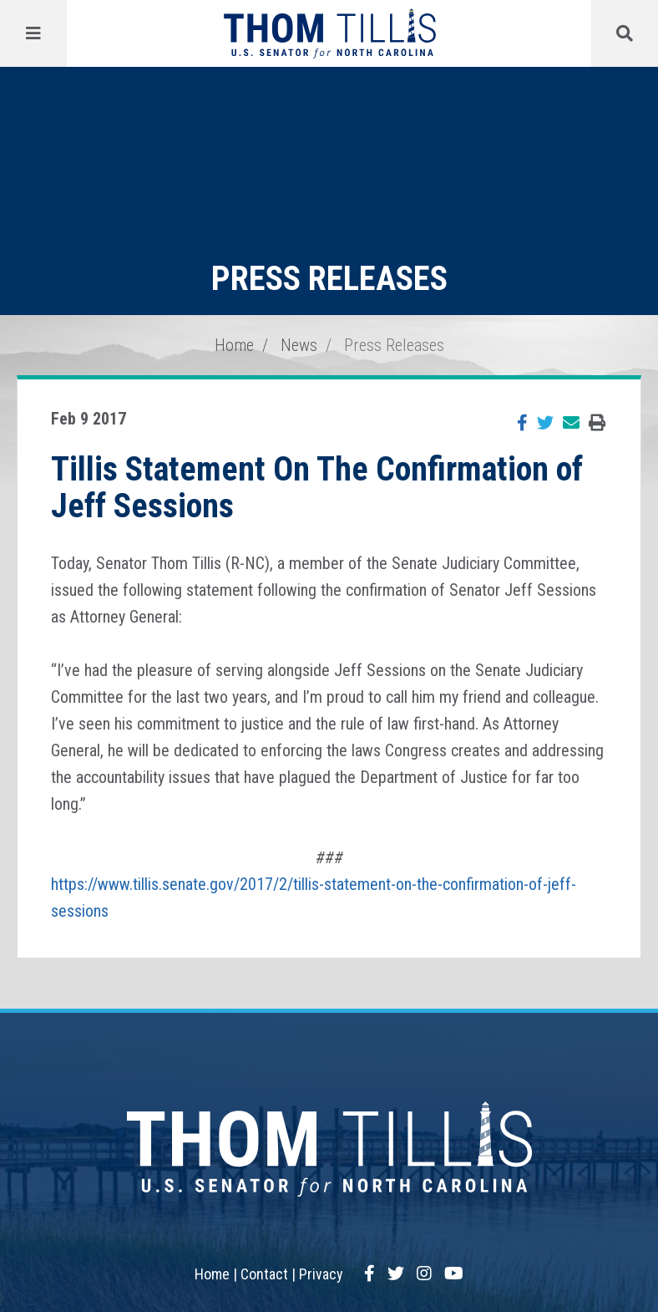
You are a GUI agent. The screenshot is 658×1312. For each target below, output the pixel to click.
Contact (264, 1274)
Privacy (321, 1274)
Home (234, 345)
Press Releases (394, 345)
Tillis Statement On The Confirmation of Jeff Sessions (317, 488)
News (299, 345)
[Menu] (33, 33)
